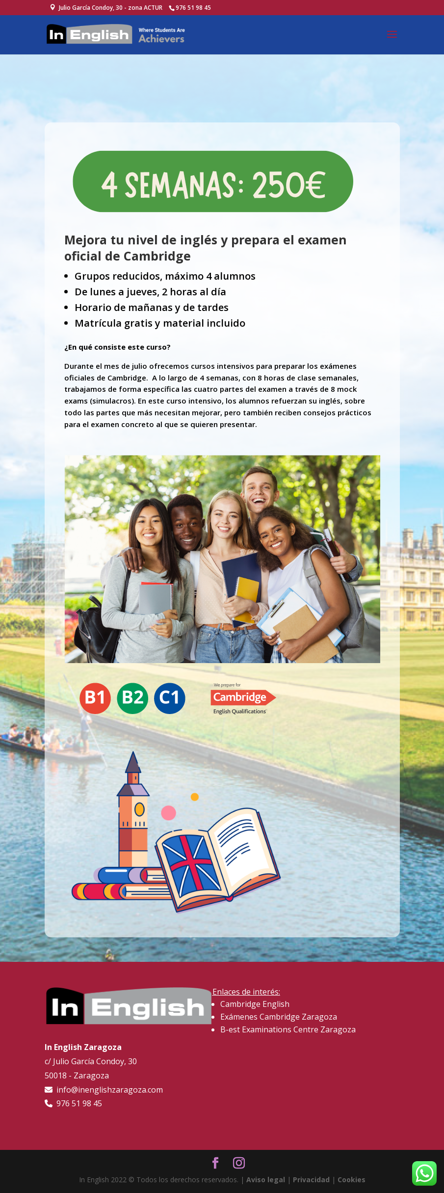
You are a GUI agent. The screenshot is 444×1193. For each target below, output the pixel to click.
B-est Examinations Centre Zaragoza (288, 1029)
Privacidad (311, 1179)
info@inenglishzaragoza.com (107, 1089)
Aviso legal (265, 1179)
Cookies (352, 1179)
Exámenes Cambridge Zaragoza (278, 1016)
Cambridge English (254, 1004)
